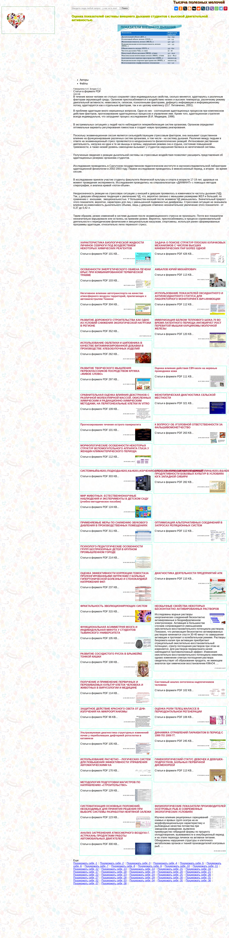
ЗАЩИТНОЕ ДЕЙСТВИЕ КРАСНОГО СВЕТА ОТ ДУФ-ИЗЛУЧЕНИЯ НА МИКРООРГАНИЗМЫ (113, 710)
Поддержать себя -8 (123, 866)
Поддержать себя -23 (114, 874)
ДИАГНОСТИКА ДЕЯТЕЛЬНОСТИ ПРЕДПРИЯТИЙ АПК (188, 573)
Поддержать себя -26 (198, 874)
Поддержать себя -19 (142, 872)
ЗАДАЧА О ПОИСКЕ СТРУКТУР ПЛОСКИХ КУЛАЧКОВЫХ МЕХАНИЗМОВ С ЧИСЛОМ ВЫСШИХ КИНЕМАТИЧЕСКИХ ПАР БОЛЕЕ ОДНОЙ (190, 245)
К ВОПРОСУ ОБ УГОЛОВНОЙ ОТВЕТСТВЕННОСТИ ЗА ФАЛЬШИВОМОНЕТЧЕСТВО (189, 426)
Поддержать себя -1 (85, 863)
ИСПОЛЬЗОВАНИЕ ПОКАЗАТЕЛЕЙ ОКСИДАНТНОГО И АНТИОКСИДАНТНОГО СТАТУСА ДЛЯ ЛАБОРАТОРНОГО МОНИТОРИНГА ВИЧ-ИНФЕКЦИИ (189, 296)
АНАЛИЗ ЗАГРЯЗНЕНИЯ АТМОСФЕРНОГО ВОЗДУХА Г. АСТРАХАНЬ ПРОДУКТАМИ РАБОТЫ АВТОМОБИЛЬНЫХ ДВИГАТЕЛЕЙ (115, 835)
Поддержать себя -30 (170, 877)
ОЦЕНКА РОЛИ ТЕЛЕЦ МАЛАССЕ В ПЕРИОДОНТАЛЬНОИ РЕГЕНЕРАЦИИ (178, 710)
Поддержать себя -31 (198, 877)
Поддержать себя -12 (86, 869)
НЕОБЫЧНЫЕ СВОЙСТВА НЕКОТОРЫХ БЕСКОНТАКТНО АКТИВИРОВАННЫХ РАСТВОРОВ (187, 607)
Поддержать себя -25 (170, 874)
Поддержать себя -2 (112, 863)
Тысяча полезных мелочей (201, 2)
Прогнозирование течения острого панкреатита (110, 424)
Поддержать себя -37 (86, 883)
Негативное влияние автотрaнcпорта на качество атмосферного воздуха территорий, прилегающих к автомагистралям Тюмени (113, 296)
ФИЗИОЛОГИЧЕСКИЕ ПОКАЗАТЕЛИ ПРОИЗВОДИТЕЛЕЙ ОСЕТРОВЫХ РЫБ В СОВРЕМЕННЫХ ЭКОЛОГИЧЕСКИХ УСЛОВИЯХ (190, 809)
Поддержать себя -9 (150, 866)
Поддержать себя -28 (114, 877)
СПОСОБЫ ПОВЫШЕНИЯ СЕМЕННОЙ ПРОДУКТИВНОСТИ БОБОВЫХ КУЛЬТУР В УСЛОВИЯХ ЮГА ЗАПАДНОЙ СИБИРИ (189, 473)
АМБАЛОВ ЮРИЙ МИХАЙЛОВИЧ (175, 269)
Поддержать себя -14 (142, 869)
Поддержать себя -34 (142, 880)
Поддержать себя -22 (86, 874)
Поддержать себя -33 (114, 880)
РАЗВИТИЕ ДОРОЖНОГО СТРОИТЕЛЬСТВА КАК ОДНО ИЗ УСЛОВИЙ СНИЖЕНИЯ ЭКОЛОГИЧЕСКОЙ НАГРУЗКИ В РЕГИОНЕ (115, 323)
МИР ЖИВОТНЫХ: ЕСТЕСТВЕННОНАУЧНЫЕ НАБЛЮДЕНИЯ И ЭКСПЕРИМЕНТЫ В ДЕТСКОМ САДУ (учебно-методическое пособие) (114, 498)
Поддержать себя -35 (170, 880)
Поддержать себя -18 (114, 872)
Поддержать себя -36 (198, 880)
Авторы (84, 79)
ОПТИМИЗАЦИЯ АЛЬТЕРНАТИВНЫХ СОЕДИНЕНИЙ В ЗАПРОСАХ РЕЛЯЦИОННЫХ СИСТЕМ (188, 524)
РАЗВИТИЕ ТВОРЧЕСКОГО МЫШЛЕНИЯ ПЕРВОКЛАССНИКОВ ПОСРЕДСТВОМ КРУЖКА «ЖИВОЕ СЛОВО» (109, 371)
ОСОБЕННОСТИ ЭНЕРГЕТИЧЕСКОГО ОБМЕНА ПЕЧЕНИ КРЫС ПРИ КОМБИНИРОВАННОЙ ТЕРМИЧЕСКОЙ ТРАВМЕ (115, 272)
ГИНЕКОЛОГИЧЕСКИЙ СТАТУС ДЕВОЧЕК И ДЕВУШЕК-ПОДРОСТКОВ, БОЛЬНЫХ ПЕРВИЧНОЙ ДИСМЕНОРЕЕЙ (189, 762)
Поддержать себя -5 (192, 863)
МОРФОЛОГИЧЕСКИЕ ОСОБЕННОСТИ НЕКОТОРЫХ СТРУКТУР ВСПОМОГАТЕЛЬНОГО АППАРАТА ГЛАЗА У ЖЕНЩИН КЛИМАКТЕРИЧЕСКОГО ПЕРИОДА (114, 448)
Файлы (84, 83)
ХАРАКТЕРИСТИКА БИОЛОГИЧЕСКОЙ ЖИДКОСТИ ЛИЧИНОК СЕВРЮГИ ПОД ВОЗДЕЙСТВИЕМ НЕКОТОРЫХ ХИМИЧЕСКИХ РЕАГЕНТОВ (112, 245)
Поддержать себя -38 (114, 883)
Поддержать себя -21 (198, 872)
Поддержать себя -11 (205, 866)
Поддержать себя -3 (139, 863)
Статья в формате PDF (87, 91)
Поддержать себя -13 (114, 869)
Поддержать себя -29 (142, 877)
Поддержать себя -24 (142, 874)
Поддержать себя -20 (170, 872)
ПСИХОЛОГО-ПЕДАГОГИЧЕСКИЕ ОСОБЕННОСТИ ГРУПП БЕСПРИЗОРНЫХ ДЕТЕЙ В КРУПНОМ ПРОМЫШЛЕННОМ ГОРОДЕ (111, 549)
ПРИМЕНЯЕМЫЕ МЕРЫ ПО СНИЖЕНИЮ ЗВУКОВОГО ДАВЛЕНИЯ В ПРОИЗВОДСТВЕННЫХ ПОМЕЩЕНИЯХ (114, 524)
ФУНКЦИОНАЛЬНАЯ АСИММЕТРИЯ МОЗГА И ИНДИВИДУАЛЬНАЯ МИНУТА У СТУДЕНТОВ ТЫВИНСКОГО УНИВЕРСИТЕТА (108, 630)
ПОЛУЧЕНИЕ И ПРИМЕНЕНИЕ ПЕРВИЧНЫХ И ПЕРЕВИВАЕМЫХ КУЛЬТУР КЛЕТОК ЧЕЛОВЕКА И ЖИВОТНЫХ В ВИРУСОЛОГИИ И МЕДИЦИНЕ (111, 685)
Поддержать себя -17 (86, 872)
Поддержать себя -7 (96, 866)
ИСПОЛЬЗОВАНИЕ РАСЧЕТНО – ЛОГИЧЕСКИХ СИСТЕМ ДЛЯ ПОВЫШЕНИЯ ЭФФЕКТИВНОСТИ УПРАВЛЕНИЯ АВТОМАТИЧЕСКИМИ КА (115, 762)
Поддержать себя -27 (86, 877)
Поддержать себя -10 (177, 866)
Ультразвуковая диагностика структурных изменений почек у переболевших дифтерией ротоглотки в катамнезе (114, 735)
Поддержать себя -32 (86, 880)
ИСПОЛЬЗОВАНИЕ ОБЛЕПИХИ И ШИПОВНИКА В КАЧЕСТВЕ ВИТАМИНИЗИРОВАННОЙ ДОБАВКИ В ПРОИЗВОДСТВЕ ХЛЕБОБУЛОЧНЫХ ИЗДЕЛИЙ (111, 345)
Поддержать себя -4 (165, 863)
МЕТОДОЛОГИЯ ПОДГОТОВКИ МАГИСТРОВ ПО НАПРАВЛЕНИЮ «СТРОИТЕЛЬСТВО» (110, 783)
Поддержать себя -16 (198, 869)
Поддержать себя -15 (170, 869)
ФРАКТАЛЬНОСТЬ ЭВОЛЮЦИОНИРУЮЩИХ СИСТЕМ (113, 606)
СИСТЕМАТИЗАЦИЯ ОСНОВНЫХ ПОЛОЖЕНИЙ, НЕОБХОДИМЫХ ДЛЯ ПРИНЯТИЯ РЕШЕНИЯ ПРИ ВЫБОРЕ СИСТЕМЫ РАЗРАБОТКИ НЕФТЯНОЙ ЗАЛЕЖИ (115, 809)
